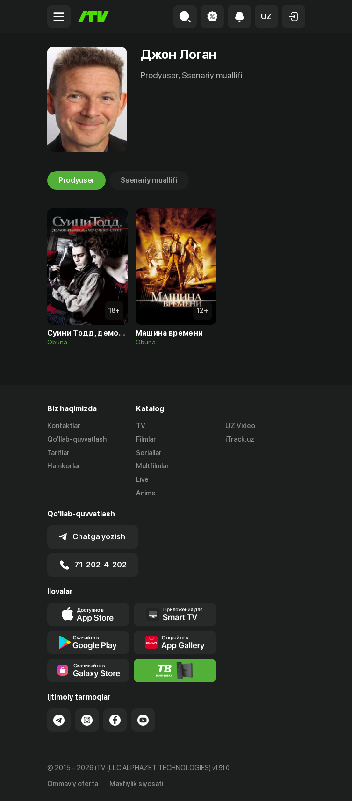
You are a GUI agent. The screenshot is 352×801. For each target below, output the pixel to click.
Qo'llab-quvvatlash (77, 439)
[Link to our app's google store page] (88, 642)
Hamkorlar (63, 466)
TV (140, 426)
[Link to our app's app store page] (88, 614)
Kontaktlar (63, 426)
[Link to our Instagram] (87, 720)
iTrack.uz (239, 439)
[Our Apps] (175, 614)
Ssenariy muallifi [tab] (149, 180)
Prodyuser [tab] (76, 180)
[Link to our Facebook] (115, 720)
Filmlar (146, 439)
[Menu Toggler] (59, 16)
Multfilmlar (152, 466)
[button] (266, 16)
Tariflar (58, 453)
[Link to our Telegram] (59, 720)
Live (142, 479)
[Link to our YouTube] (143, 720)
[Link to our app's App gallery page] (175, 642)
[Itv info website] (175, 670)
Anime (146, 493)
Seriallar (149, 453)
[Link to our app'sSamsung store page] (88, 670)
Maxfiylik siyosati (136, 784)
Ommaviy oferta (72, 784)
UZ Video (240, 426)
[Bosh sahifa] (93, 16)
